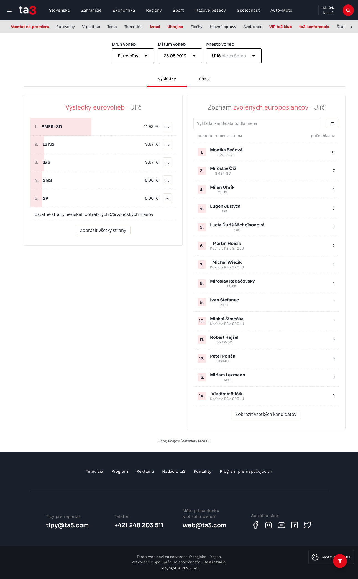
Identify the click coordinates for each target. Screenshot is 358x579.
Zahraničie (91, 10)
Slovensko (59, 10)
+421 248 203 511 (138, 525)
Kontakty (202, 471)
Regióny (154, 10)
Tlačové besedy (210, 10)
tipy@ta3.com (67, 525)
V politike (91, 26)
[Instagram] (268, 525)
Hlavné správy (223, 26)
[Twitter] (307, 525)
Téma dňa (133, 26)
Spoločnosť (248, 10)
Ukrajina (175, 26)
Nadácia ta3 (173, 471)
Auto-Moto (281, 10)
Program (119, 471)
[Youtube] (281, 525)
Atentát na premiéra (30, 26)
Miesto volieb (220, 44)
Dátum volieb (172, 44)
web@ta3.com (205, 525)
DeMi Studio (215, 562)
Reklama (145, 471)
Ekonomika (123, 10)
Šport (178, 10)
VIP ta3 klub (280, 26)
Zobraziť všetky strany (103, 231)
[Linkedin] (294, 525)
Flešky (196, 26)
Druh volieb (124, 44)
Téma (112, 26)
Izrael (155, 26)
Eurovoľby (65, 26)
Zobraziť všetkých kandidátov (266, 414)
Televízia (94, 471)
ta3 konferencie (314, 26)
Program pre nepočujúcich (246, 471)
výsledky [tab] (167, 78)
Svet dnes (252, 26)
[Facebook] (255, 525)
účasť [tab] (204, 78)
